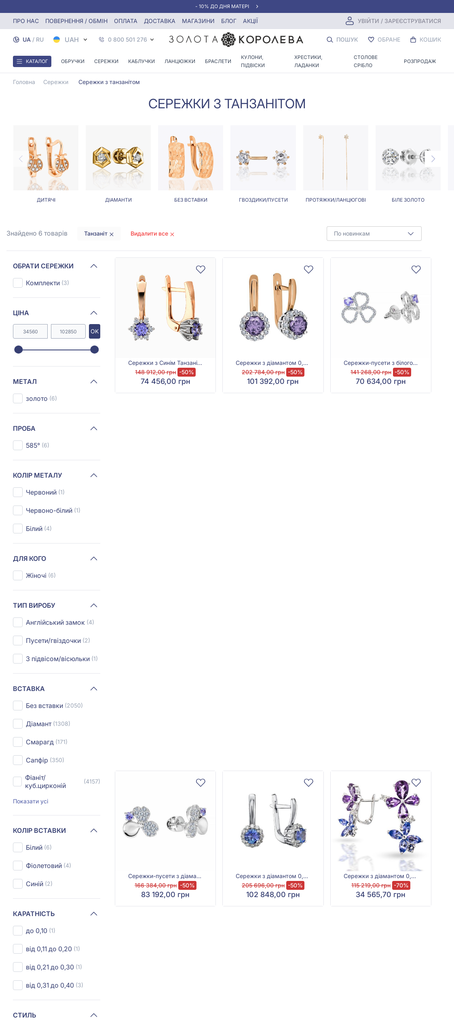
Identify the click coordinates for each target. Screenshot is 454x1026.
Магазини (198, 20)
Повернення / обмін (76, 20)
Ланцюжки (180, 61)
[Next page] (433, 159)
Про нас (26, 20)
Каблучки (141, 61)
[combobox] (374, 233)
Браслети (218, 61)
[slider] (18, 350)
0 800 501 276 (127, 39)
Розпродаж (420, 61)
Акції (250, 20)
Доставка (159, 20)
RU (40, 39)
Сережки (106, 61)
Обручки (72, 61)
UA (27, 39)
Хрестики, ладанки (308, 61)
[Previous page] (21, 159)
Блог (229, 20)
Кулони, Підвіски (253, 61)
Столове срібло (366, 61)
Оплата (125, 20)
